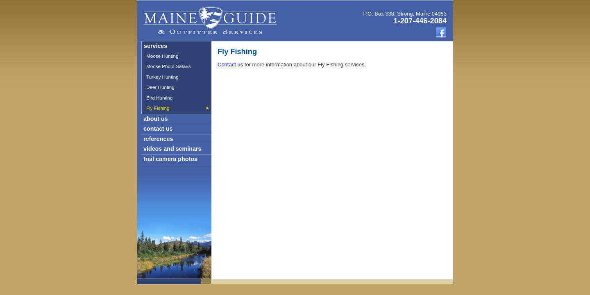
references (158, 139)
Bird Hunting (159, 97)
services (155, 46)
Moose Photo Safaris (168, 66)
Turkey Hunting (162, 76)
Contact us (230, 64)
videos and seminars (172, 148)
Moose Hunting (162, 56)
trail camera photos (170, 159)
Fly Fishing (158, 108)
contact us (158, 128)
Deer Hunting (160, 87)
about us (155, 119)
